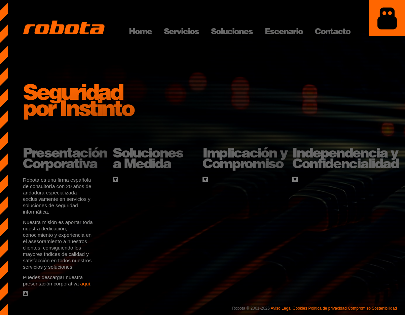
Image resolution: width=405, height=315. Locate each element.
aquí (85, 283)
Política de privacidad (327, 308)
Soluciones (232, 31)
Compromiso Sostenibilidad (372, 308)
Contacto (332, 31)
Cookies (300, 308)
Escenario (284, 31)
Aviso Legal (281, 308)
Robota (64, 27)
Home (140, 31)
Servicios (181, 31)
